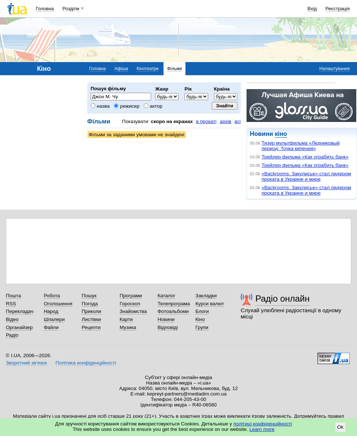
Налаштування (334, 68)
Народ (51, 311)
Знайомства (133, 311)
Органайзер (19, 327)
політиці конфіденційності (262, 424)
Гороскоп (130, 303)
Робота (52, 295)
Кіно (200, 319)
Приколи (91, 311)
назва (100, 106)
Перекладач (19, 311)
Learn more (262, 429)
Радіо (12, 335)
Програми (131, 295)
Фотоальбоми (173, 311)
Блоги (202, 311)
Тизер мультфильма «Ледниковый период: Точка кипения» (300, 145)
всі (237, 121)
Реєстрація (338, 8)
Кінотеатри (147, 68)
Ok (340, 427)
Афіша (121, 68)
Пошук (89, 295)
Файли (51, 327)
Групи (201, 327)
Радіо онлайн (282, 298)
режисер (126, 106)
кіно (281, 133)
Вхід (312, 8)
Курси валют (209, 303)
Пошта (13, 295)
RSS (11, 303)
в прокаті (206, 121)
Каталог (167, 295)
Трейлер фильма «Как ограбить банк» (305, 157)
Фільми (174, 68)
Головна (45, 8)
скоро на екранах (172, 121)
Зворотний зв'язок (26, 363)
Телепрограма (174, 303)
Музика (128, 327)
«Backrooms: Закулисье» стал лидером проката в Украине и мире (306, 176)
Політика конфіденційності (86, 363)
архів (226, 121)
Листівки (91, 319)
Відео (12, 319)
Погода (90, 303)
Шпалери (54, 319)
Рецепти (91, 327)
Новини (166, 319)
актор (153, 106)
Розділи (71, 8)
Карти (126, 319)
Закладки (206, 295)
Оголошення (58, 303)
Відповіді (168, 327)
